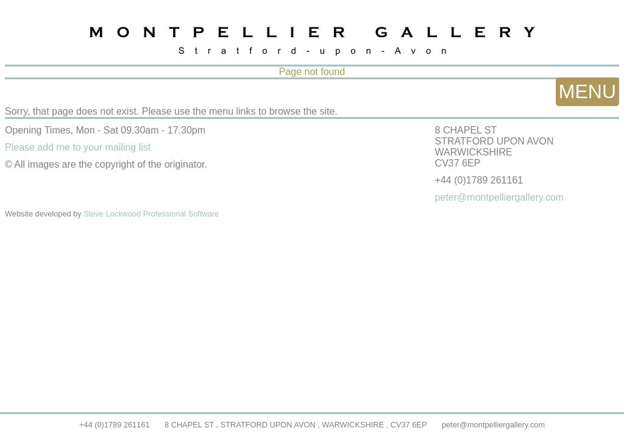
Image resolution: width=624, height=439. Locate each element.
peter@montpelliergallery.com (493, 424)
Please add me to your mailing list (78, 147)
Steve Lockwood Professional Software (151, 213)
